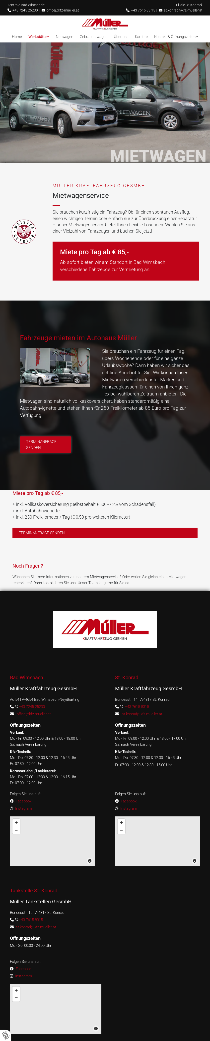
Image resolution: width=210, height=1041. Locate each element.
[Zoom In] (121, 838)
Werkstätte (37, 36)
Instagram (23, 824)
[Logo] (105, 24)
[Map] (157, 857)
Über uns (121, 36)
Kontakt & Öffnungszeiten (175, 36)
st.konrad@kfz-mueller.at (183, 10)
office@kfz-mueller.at (63, 10)
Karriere (141, 36)
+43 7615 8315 (137, 722)
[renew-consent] (5, 1035)
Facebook (23, 817)
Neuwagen (64, 36)
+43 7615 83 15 (143, 10)
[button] (45, 460)
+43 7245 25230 (25, 10)
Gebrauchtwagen (93, 36)
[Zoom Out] (121, 846)
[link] (39, 36)
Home (17, 36)
